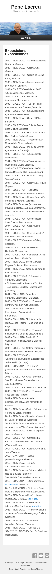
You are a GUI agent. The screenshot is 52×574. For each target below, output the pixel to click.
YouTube (41, 555)
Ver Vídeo (36, 506)
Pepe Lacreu (26, 7)
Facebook (34, 555)
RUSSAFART (11, 484)
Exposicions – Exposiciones (17, 52)
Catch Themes (37, 569)
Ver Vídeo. (32, 499)
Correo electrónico (47, 555)
